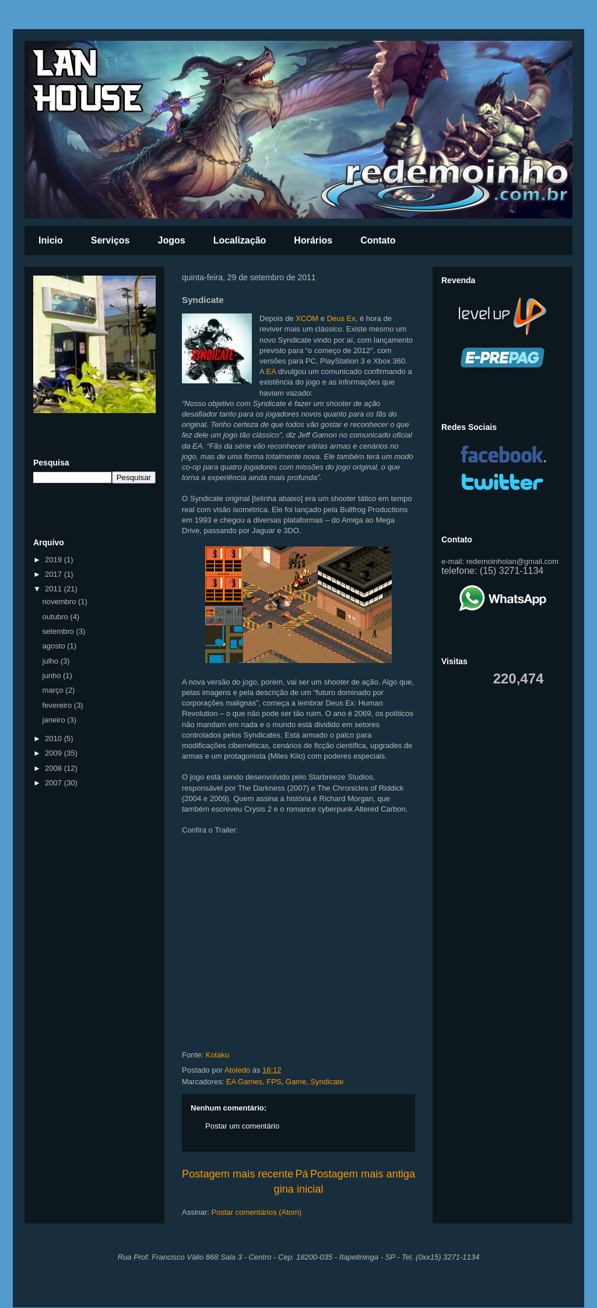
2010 (54, 738)
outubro (57, 616)
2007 (54, 782)
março (54, 690)
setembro (59, 631)
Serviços (110, 240)
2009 (54, 753)
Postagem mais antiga (362, 1174)
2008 (54, 768)
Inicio (50, 240)
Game (296, 1081)
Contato (377, 240)
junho (53, 675)
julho (52, 661)
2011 (54, 588)
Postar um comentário (242, 1126)
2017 (54, 574)
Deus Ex (341, 318)
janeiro (55, 719)
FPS (273, 1081)
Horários (313, 240)
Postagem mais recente (237, 1174)
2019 (54, 559)
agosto (55, 645)
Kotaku (217, 1054)
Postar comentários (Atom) (257, 1212)
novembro (60, 601)
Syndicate (326, 1081)
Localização (239, 240)
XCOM (307, 318)
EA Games (244, 1081)
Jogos (171, 240)
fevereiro (58, 705)
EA (271, 371)
